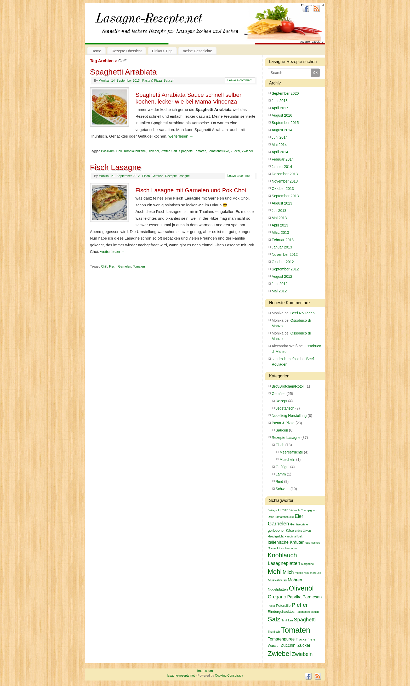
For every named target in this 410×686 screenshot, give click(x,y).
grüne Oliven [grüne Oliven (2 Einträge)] (303, 530)
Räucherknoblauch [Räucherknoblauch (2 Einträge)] (307, 611)
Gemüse (157, 176)
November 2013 (285, 181)
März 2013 (280, 232)
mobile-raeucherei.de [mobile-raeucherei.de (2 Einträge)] (308, 572)
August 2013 (282, 203)
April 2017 (280, 108)
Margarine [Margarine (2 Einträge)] (307, 563)
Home (96, 51)
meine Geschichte (197, 51)
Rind (279, 481)
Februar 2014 (283, 159)
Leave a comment (239, 80)
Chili (119, 151)
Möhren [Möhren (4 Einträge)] (295, 579)
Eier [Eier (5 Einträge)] (299, 516)
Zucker (235, 151)
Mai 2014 (279, 145)
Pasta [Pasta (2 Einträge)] (271, 605)
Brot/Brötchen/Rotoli (288, 386)
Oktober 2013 (283, 188)
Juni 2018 (280, 101)
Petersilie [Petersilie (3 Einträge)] (283, 606)
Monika (104, 80)
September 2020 (285, 93)
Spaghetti (185, 151)
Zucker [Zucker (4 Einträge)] (304, 645)
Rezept (281, 401)
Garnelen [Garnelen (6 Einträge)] (278, 523)
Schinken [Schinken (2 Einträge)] (287, 620)
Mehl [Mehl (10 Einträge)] (275, 571)
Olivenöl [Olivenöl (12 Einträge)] (301, 588)
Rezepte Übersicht (127, 51)
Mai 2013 (279, 218)
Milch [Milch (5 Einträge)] (288, 572)
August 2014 (282, 130)
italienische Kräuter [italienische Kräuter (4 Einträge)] (286, 542)
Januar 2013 (282, 247)
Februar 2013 (283, 240)
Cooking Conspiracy (229, 675)
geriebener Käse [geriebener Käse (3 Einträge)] (281, 530)
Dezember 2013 (285, 174)
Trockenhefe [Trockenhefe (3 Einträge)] (305, 639)
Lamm (281, 474)
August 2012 (282, 276)
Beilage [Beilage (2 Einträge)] (272, 510)
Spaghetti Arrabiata (123, 71)
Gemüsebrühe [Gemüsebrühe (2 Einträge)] (299, 524)
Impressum (205, 671)
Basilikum (108, 151)
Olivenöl (153, 151)
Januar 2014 (282, 167)
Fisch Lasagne (115, 167)
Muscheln (287, 459)
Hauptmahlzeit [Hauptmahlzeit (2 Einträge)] (293, 536)
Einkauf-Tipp (162, 51)
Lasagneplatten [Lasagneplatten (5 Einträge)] (284, 563)
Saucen (168, 80)
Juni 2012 (280, 284)
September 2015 (285, 123)
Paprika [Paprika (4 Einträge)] (294, 596)
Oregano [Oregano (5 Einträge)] (277, 596)
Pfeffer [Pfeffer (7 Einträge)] (300, 605)
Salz (174, 151)
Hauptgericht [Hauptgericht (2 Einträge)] (275, 536)
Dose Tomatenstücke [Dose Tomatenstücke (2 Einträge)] (281, 516)
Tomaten (200, 151)
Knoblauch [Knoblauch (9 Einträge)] (282, 555)
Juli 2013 (279, 210)
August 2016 (282, 115)
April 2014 (280, 152)
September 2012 (285, 269)
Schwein (282, 489)
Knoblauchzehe (135, 151)
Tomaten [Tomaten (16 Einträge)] (295, 630)
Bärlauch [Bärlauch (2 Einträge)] (294, 510)
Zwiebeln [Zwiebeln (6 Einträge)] (302, 654)
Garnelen (124, 266)
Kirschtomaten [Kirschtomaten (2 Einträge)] (288, 548)
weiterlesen (180, 136)
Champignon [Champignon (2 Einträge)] (308, 510)
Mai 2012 (279, 291)
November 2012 (285, 254)
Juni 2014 (280, 137)
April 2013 (280, 225)
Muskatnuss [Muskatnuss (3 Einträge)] (277, 580)
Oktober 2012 (283, 262)
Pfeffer (165, 151)
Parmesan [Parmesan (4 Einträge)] (312, 596)
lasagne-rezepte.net (149, 21)
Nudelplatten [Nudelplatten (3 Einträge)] (278, 589)
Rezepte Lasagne (177, 176)
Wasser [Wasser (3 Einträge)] (274, 646)
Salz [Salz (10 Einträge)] (274, 619)
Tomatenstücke (218, 151)
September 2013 (285, 196)
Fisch (146, 176)
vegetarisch (285, 408)
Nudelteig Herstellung (289, 415)
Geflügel (282, 467)
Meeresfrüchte (291, 452)
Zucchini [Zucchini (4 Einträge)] (289, 645)
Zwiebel (247, 151)
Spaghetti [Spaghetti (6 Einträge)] (305, 619)
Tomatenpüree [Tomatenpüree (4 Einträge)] (281, 639)
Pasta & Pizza (152, 80)
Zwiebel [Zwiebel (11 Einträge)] (279, 653)
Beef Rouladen (303, 313)
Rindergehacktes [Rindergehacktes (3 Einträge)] (281, 612)
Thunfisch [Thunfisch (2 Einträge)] (274, 631)
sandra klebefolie (285, 359)
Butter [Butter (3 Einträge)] (282, 510)
